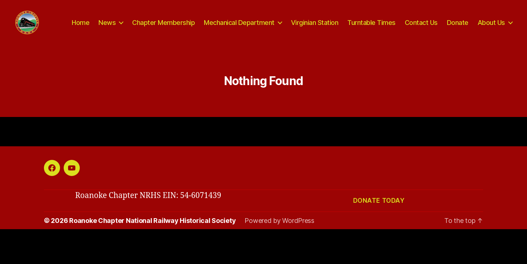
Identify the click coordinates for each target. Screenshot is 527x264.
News (107, 26)
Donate (457, 26)
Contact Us (421, 26)
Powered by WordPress (279, 229)
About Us (491, 26)
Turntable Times (371, 26)
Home (80, 26)
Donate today (379, 209)
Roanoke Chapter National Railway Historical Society (152, 229)
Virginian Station (315, 26)
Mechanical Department (239, 26)
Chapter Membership (163, 26)
